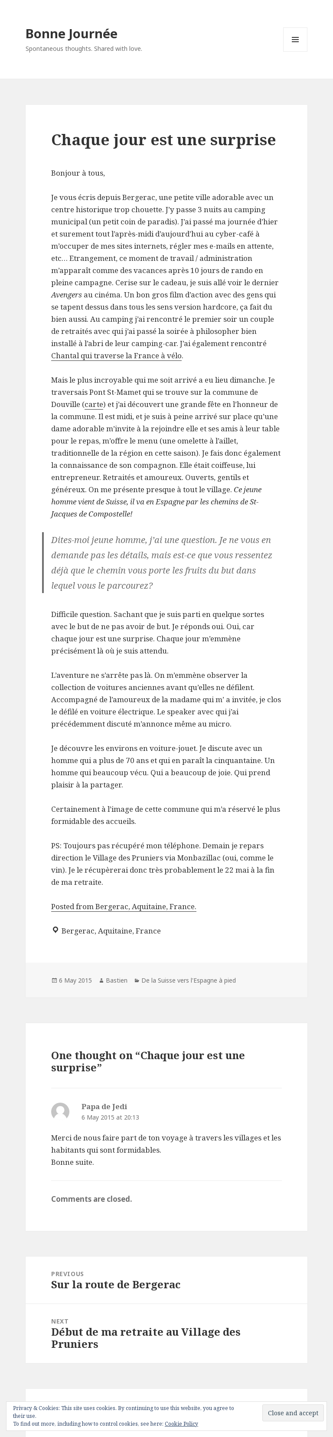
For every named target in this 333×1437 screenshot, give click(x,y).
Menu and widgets (295, 51)
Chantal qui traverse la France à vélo (116, 355)
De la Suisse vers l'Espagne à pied (188, 980)
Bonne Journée (72, 33)
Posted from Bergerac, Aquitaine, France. (123, 906)
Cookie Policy (181, 1423)
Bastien (116, 980)
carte (94, 404)
